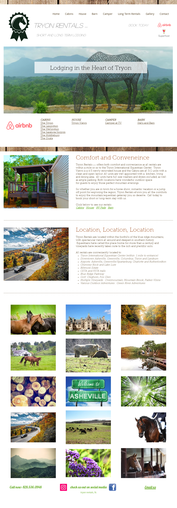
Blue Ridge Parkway (92, 274)
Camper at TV (113, 123)
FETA (96, 271)
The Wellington (49, 129)
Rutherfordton (157, 262)
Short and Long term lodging (61, 35)
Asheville (96, 262)
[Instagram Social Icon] (63, 487)
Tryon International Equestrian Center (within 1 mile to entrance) (119, 256)
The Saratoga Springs (52, 132)
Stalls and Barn (146, 123)
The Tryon (46, 123)
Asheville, (100, 259)
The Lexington (49, 126)
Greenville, (113, 259)
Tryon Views (79, 123)
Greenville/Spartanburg (117, 262)
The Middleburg (49, 135)
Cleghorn (92, 277)
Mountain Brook (133, 280)
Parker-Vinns (152, 280)
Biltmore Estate (89, 268)
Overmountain (114, 280)
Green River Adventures (130, 283)
